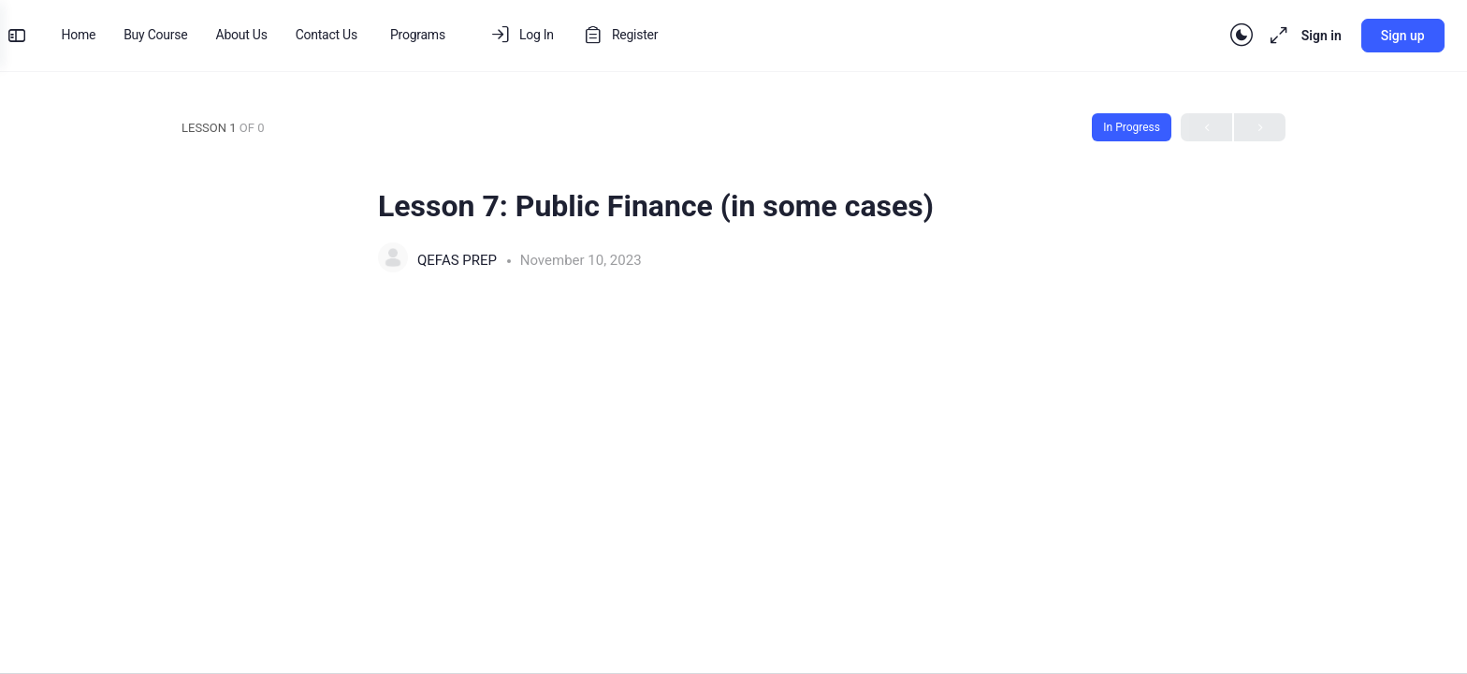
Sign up (1388, 35)
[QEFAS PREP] (393, 260)
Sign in (1306, 35)
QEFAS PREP (459, 260)
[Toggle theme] (1226, 35)
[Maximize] (1260, 35)
